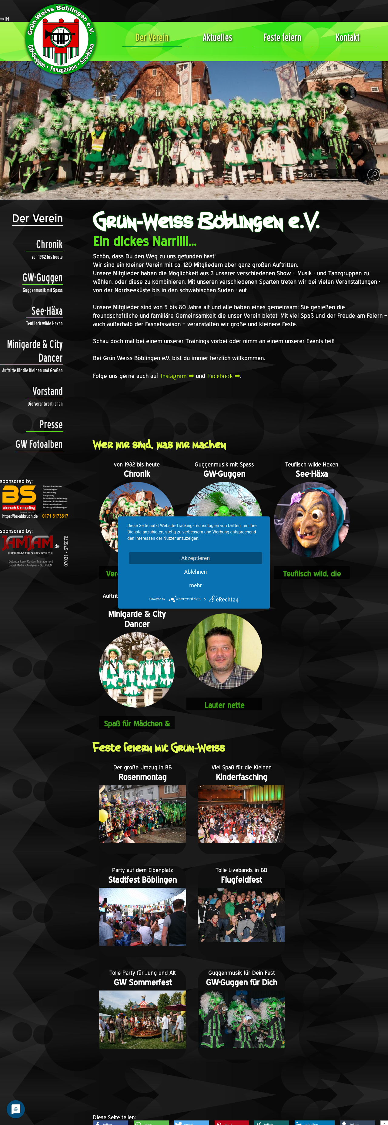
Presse (44, 424)
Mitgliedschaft (148, 1073)
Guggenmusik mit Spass (43, 290)
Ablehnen (195, 572)
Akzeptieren (195, 558)
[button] (110, 1023)
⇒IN (4, 18)
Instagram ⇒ (177, 376)
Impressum (144, 1090)
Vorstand (44, 391)
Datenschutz (146, 1099)
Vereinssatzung (150, 1081)
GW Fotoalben (39, 444)
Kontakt (348, 37)
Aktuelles (217, 37)
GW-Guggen (42, 277)
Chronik (44, 244)
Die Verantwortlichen (45, 403)
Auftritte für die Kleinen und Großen (32, 370)
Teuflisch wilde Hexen (44, 323)
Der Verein (152, 37)
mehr (195, 585)
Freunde (141, 1064)
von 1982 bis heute (47, 257)
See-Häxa (44, 311)
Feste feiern (282, 37)
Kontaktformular (151, 1055)
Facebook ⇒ (223, 376)
